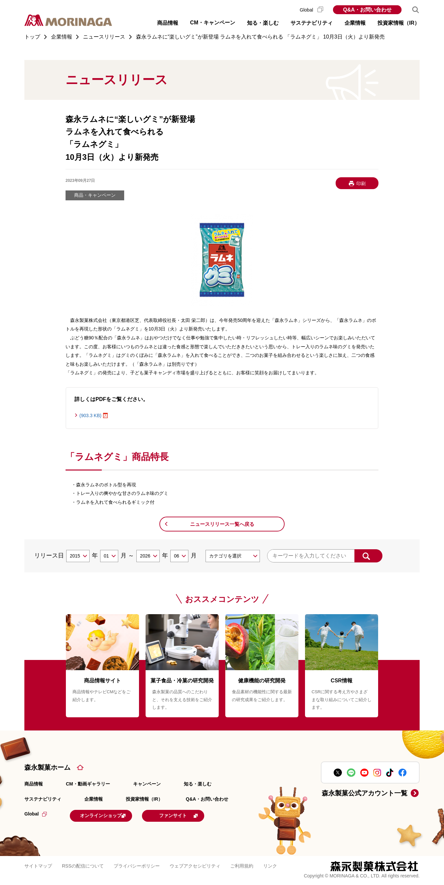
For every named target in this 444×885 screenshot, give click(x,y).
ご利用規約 (241, 865)
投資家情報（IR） (144, 799)
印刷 (361, 183)
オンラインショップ (110, 815)
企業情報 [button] (355, 23)
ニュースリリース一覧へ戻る (222, 524)
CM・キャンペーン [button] (212, 22)
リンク (270, 865)
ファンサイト (196, 815)
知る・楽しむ (197, 783)
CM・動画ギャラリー (88, 783)
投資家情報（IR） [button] (398, 23)
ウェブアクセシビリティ (195, 865)
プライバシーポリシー (137, 865)
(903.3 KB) (90, 415)
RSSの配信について (83, 865)
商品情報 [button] (167, 23)
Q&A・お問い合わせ (367, 10)
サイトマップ (38, 865)
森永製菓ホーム (47, 767)
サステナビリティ (42, 799)
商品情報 (33, 783)
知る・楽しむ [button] (263, 23)
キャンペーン (147, 783)
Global (311, 10)
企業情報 (93, 799)
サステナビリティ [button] (312, 23)
